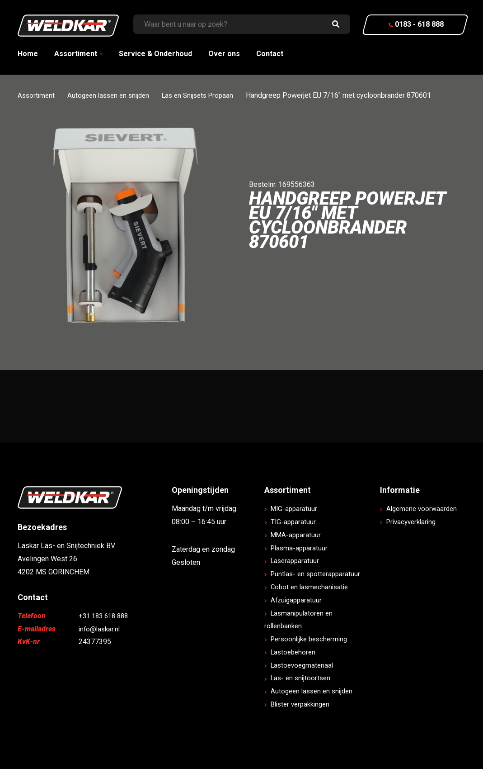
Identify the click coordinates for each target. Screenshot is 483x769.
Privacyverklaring (414, 534)
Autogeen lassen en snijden (112, 95)
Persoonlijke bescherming (313, 639)
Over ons (224, 53)
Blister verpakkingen (304, 704)
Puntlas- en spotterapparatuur (319, 573)
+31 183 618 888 (106, 615)
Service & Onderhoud (155, 53)
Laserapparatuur (297, 560)
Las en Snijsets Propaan (207, 95)
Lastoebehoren (295, 652)
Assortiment (75, 53)
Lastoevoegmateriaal (305, 665)
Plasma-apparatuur (301, 548)
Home (28, 53)
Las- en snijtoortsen (303, 677)
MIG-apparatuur (296, 508)
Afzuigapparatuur (298, 600)
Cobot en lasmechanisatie (312, 587)
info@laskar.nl (100, 629)
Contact (269, 53)
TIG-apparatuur (295, 521)
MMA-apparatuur (298, 534)
